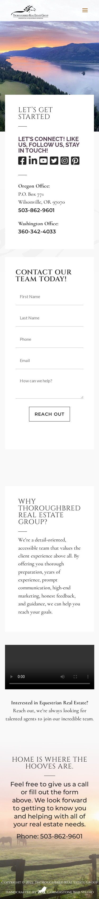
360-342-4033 (37, 231)
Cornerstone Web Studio (70, 892)
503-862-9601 (36, 210)
